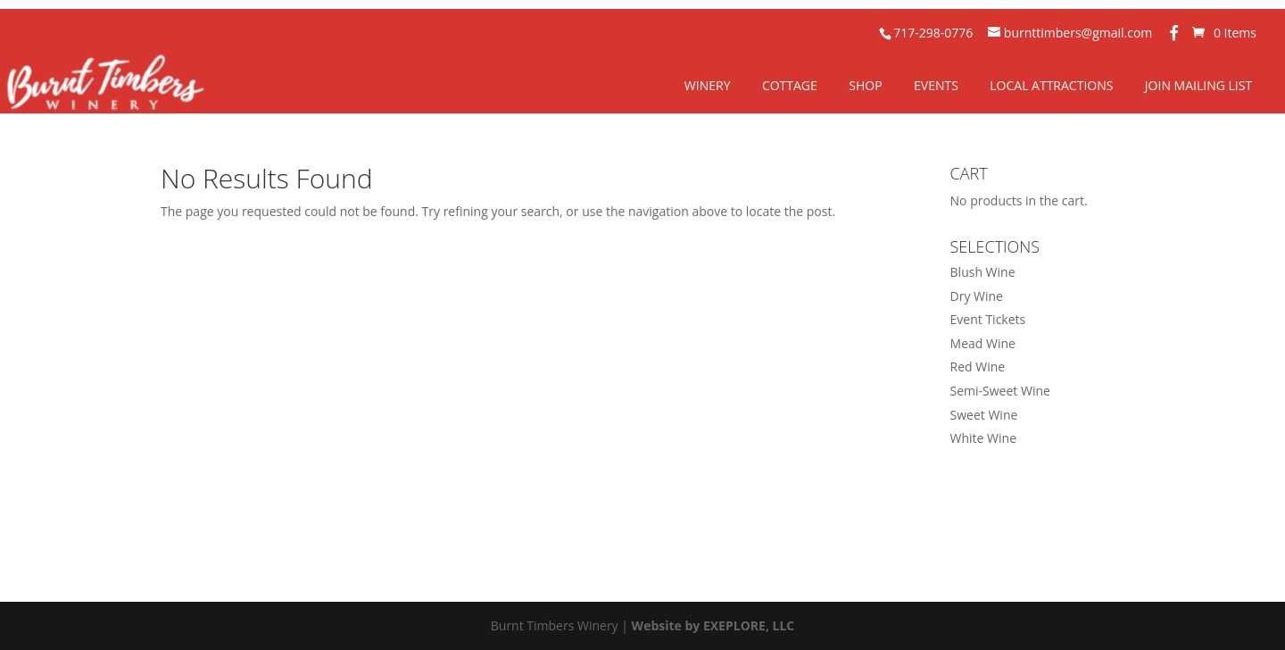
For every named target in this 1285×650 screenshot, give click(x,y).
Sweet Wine (984, 414)
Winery (707, 85)
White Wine (983, 437)
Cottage (789, 85)
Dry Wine (976, 296)
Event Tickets (988, 319)
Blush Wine (983, 271)
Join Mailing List (1198, 85)
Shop (865, 85)
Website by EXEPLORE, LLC (713, 625)
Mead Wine (983, 343)
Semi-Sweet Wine (1000, 390)
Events (936, 85)
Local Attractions (1051, 85)
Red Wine (978, 366)
